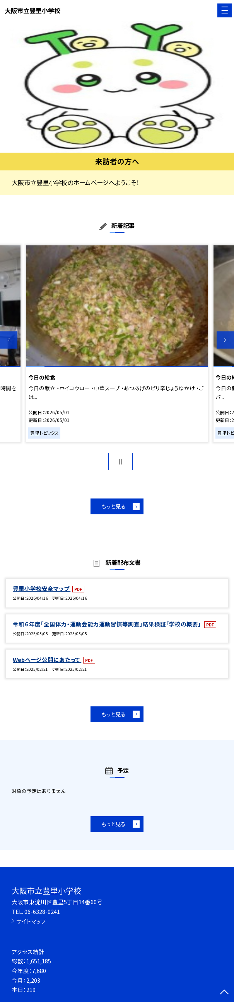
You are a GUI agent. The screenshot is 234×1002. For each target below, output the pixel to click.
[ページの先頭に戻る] (224, 992)
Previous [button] (8, 340)
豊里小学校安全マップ (41, 588)
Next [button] (225, 340)
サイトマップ (31, 921)
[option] (117, 86)
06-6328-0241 (42, 911)
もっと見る (113, 506)
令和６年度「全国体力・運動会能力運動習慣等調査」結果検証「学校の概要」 (107, 624)
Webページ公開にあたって (47, 659)
